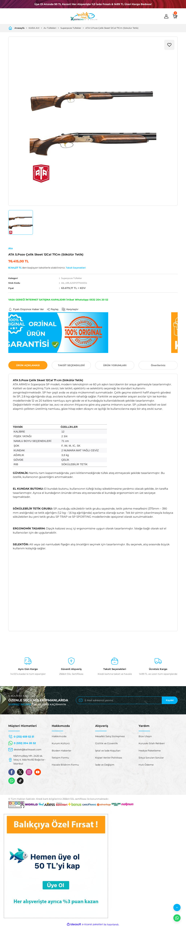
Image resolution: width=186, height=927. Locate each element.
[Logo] (83, 16)
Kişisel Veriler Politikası (108, 757)
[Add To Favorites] (169, 45)
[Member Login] (166, 16)
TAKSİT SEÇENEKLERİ (71, 365)
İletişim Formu (60, 757)
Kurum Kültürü (61, 743)
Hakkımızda (59, 736)
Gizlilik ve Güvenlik (106, 743)
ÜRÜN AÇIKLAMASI (28, 365)
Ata (10, 248)
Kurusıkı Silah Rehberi (152, 743)
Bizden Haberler (61, 750)
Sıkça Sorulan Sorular (151, 757)
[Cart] (175, 16)
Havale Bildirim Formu (65, 764)
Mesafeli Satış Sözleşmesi (110, 736)
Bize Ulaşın (145, 736)
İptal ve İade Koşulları (108, 750)
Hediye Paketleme (150, 750)
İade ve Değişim (104, 764)
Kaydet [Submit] (170, 700)
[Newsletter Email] (127, 700)
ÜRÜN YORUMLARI (114, 365)
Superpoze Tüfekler (71, 278)
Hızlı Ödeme (146, 764)
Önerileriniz (158, 365)
